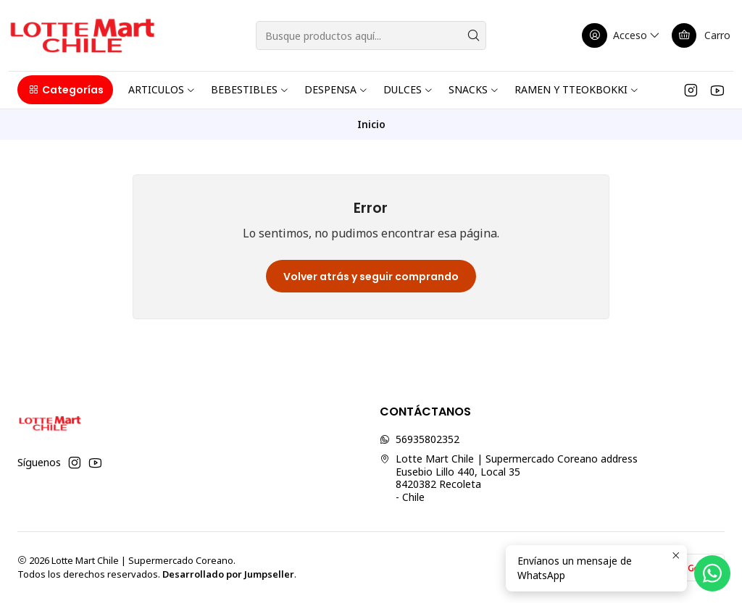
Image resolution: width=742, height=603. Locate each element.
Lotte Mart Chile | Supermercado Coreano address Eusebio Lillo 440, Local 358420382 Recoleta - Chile (509, 478)
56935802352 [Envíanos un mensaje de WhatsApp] (419, 439)
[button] (65, 89)
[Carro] (701, 35)
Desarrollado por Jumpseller (228, 574)
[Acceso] (621, 35)
